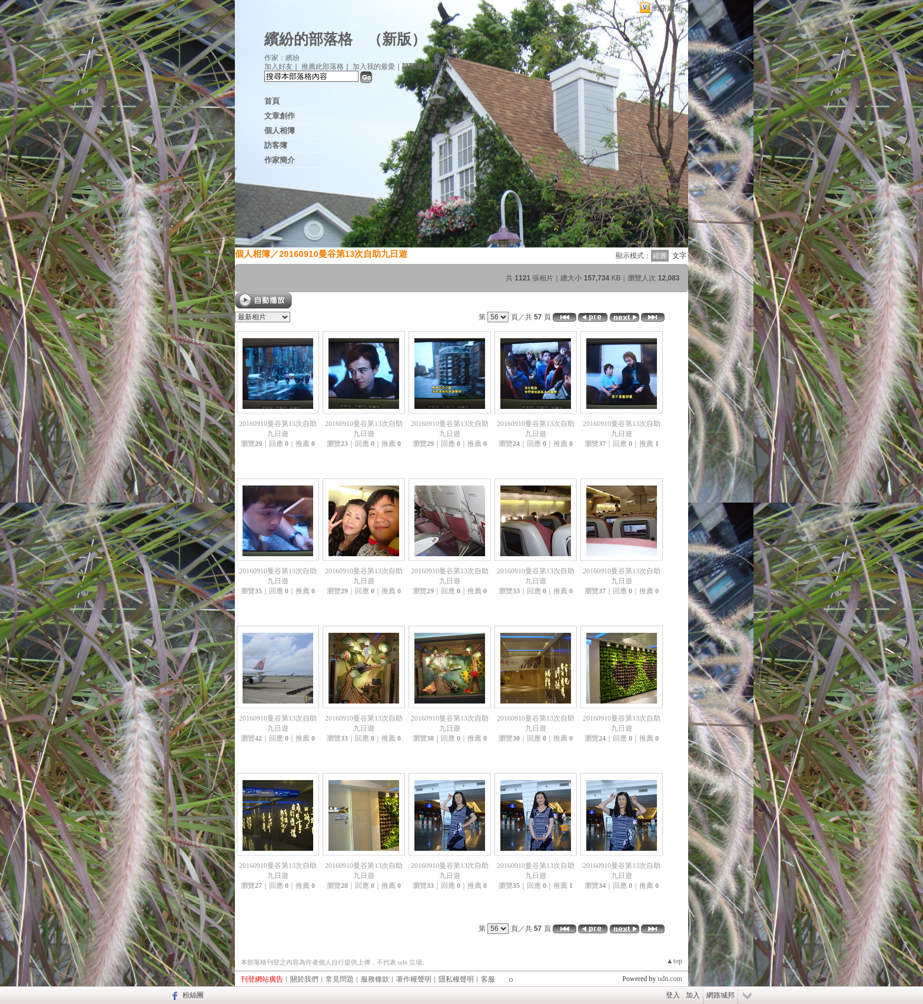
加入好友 (278, 66)
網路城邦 (667, 8)
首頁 (272, 101)
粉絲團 (193, 995)
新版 (396, 39)
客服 (488, 979)
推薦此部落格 (322, 66)
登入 (673, 995)
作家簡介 (279, 160)
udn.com (670, 979)
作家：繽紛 (282, 58)
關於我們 (304, 979)
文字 (679, 256)
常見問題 (340, 979)
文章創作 (279, 115)
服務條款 (375, 979)
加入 (693, 995)
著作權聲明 (413, 979)
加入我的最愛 (374, 66)
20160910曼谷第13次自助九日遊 (343, 254)
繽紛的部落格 (308, 39)
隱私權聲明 (456, 979)
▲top (674, 961)
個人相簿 (279, 130)
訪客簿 (275, 145)
